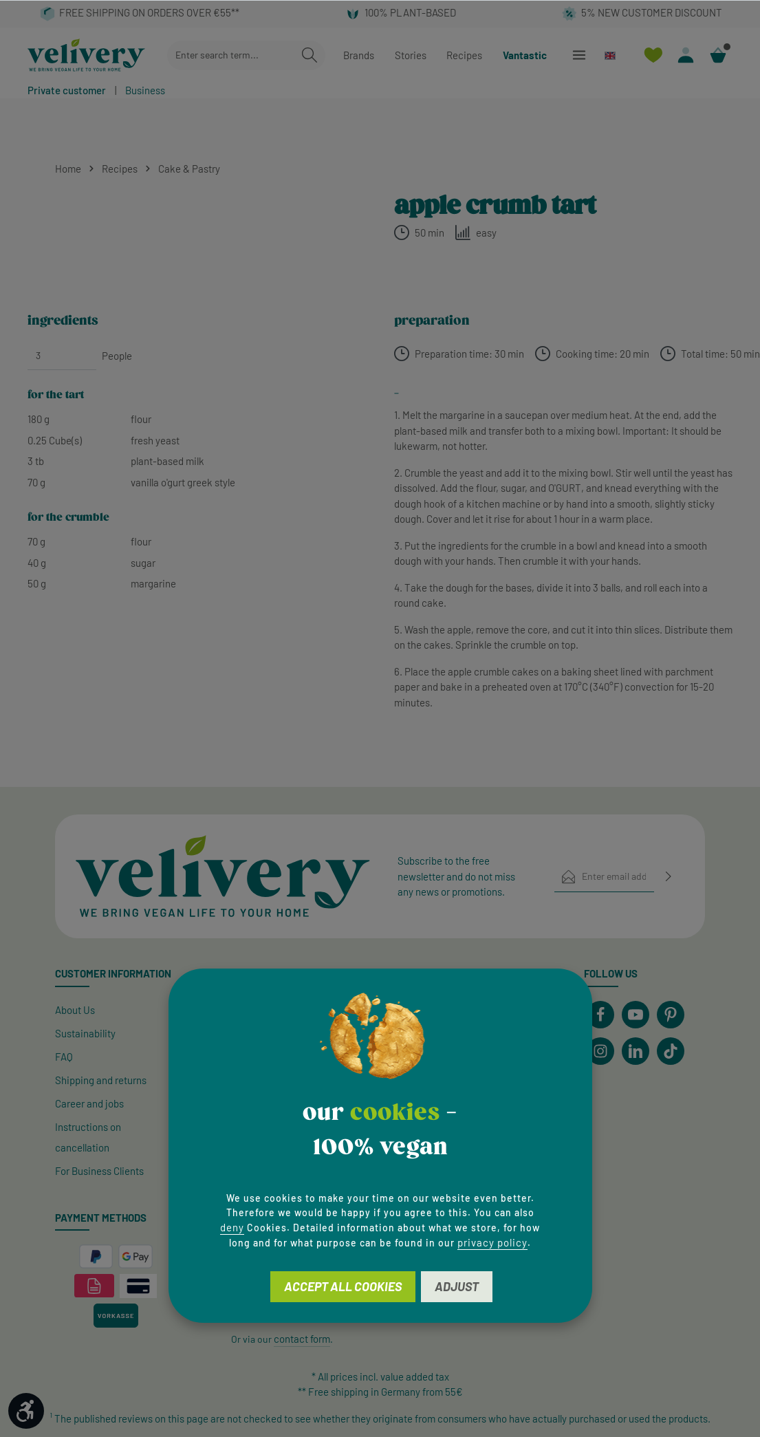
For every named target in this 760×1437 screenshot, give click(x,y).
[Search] (309, 55)
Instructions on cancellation (88, 1137)
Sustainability (85, 1033)
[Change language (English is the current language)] (616, 55)
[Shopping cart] (717, 55)
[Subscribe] (668, 876)
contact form (302, 1338)
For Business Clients (99, 1171)
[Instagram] (600, 1051)
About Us (75, 1010)
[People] (62, 355)
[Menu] (579, 55)
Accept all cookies (343, 1286)
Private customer (67, 90)
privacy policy (492, 1242)
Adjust (457, 1286)
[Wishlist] (653, 55)
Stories (410, 55)
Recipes (464, 55)
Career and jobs (89, 1103)
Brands (358, 55)
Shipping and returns (100, 1080)
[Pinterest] (670, 1014)
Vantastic (525, 55)
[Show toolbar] (26, 1411)
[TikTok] (670, 1051)
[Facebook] (600, 1014)
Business (145, 90)
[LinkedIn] (635, 1051)
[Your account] (685, 55)
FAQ (64, 1056)
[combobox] (230, 55)
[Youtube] (635, 1014)
